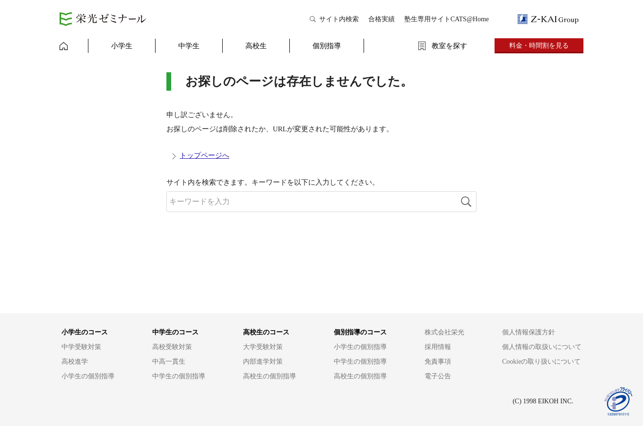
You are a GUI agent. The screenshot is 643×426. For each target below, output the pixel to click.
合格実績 (381, 19)
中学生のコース (175, 332)
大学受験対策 (263, 346)
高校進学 (74, 361)
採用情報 (438, 346)
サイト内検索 (339, 19)
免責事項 (438, 361)
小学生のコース (84, 332)
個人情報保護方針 (528, 332)
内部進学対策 (263, 361)
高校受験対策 (172, 346)
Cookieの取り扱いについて (541, 361)
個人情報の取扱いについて (542, 346)
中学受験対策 (81, 346)
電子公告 (438, 376)
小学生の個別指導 (87, 376)
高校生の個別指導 (269, 376)
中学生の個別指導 (178, 376)
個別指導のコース (360, 332)
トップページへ (204, 155)
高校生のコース (266, 332)
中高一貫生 (168, 361)
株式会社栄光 (444, 332)
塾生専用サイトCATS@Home (446, 19)
